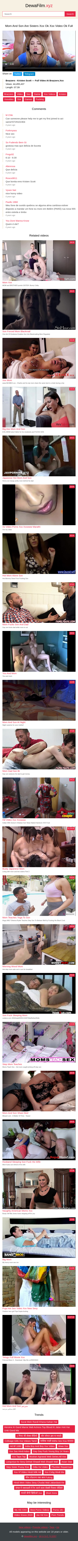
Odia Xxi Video (40, 1467)
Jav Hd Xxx (42, 1515)
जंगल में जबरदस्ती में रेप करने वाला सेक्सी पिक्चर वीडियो (39, 1488)
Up (57, 1527)
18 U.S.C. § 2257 (47, 1536)
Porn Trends (57, 1515)
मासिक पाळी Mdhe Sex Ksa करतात (56, 1441)
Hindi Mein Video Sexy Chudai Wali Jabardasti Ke (39, 1482)
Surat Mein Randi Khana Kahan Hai (39, 1422)
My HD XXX (20, 1510)
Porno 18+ (58, 1510)
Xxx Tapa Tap (19, 1456)
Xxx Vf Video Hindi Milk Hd (27, 1472)
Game (37, 94)
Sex (28, 94)
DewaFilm (39, 5)
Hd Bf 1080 (15, 1446)
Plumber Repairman (61, 1467)
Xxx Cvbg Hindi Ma (54, 1472)
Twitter (17, 74)
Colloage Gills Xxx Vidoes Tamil (21, 1441)
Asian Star (67, 1461)
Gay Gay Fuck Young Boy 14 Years (51, 1451)
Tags (52, 1527)
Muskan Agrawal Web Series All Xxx (47, 1456)
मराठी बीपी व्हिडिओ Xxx (31, 1493)
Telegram (29, 74)
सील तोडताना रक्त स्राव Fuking (39, 1477)
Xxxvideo (9, 99)
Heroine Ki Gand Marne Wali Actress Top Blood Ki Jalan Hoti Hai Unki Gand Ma (37, 1429)
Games (28, 99)
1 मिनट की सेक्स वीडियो (27, 1435)
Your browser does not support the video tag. (39, 51)
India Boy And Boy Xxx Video (40, 1446)
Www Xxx (63, 1446)
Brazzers (8, 94)
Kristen (62, 94)
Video (20, 94)
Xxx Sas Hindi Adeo (19, 1451)
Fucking (40, 99)
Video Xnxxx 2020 (23, 1515)
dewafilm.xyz (30, 1536)
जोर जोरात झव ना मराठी (51, 1435)
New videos (25, 1527)
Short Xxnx (51, 1493)
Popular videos (40, 1527)
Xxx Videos (49, 94)
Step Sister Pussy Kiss (17, 1467)
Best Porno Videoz (39, 1510)
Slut (19, 99)
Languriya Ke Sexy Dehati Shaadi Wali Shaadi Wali (32, 1461)
